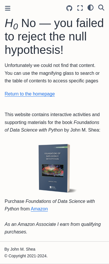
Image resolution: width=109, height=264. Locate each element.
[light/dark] (90, 7)
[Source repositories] (69, 8)
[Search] (101, 7)
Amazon (39, 208)
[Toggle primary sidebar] (7, 8)
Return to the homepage (30, 93)
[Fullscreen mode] (80, 8)
